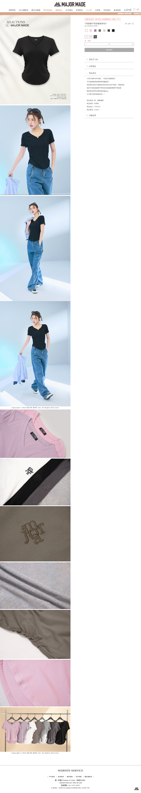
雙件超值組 (47, 10)
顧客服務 (70, 776)
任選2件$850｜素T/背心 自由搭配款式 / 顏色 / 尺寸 (102, 19)
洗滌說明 (92, 115)
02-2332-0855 (74, 785)
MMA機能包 (23, 10)
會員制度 (117, 10)
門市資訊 (52, 776)
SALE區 (89, 10)
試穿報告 (92, 66)
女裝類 (97, 10)
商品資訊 (92, 73)
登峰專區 (12, 10)
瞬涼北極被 (36, 10)
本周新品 (79, 10)
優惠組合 (58, 10)
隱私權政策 (88, 776)
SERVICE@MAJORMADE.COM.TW (74, 788)
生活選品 (69, 10)
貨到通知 (109, 50)
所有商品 (107, 10)
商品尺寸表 (93, 59)
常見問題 (79, 776)
